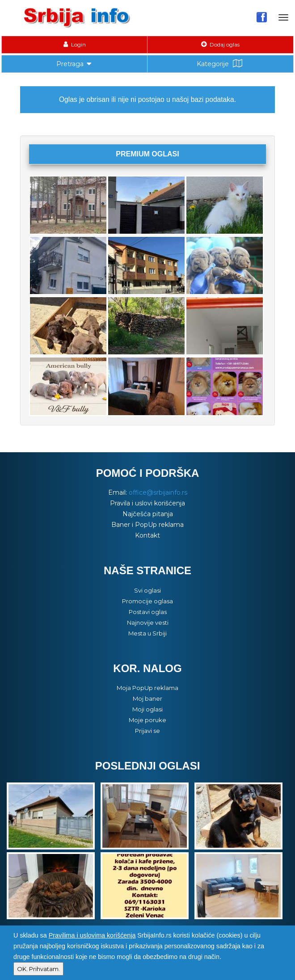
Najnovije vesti (148, 622)
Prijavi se (147, 730)
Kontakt (147, 535)
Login (74, 44)
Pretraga (74, 63)
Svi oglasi (147, 590)
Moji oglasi (147, 709)
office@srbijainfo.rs (158, 492)
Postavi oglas (148, 611)
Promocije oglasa (147, 601)
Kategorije (220, 63)
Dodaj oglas (220, 44)
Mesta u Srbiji (147, 633)
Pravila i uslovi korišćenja (147, 503)
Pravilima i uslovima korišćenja (92, 935)
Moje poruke (147, 719)
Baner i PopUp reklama (147, 525)
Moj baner (147, 698)
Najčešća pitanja (147, 514)
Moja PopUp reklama (147, 687)
